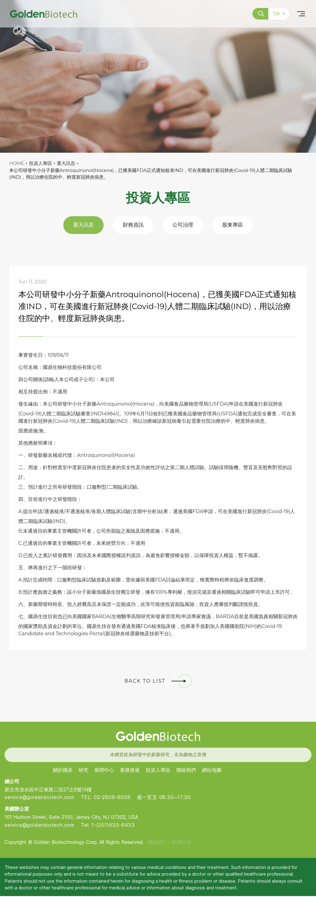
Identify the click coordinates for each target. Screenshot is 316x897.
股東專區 (236, 225)
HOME (16, 163)
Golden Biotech (158, 737)
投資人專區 (158, 771)
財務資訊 (132, 225)
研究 (83, 771)
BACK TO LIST (158, 682)
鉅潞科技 (181, 843)
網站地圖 (212, 771)
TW (279, 13)
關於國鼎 (62, 771)
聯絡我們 (186, 771)
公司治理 (184, 225)
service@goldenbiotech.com (40, 798)
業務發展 (130, 771)
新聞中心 (104, 771)
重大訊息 (80, 225)
